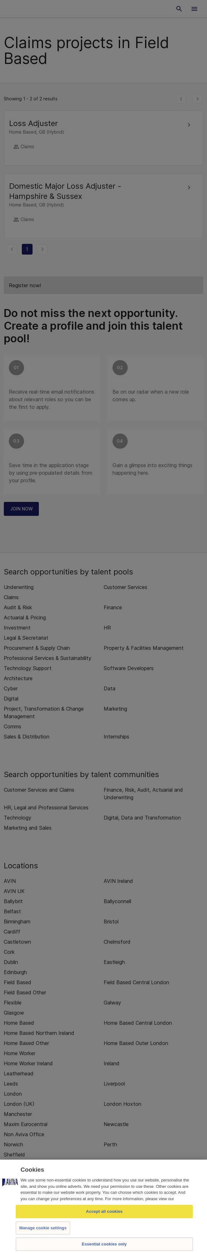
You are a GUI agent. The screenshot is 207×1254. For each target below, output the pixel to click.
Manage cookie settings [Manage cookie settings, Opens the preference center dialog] (43, 1228)
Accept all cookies (104, 1211)
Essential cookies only (104, 1244)
